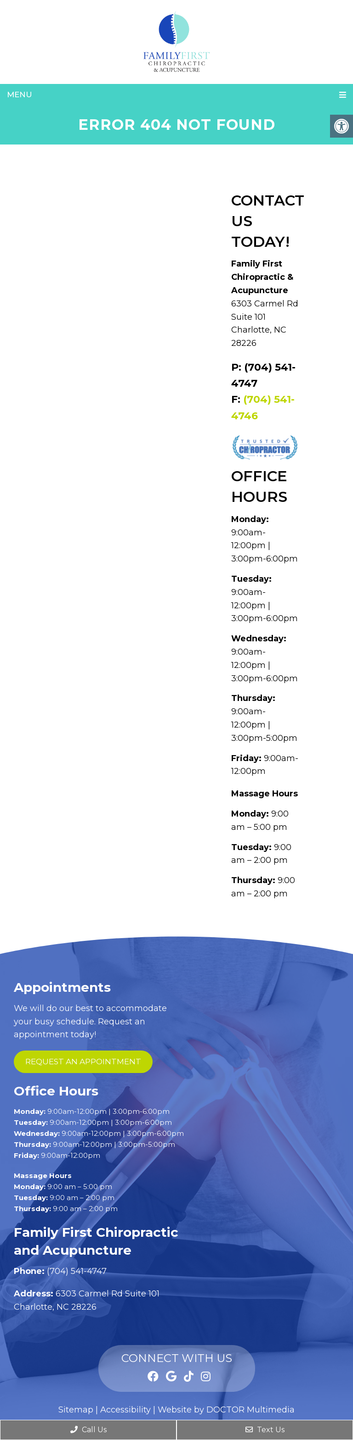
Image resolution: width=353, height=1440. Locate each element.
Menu (19, 94)
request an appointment (83, 1061)
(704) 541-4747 (77, 1271)
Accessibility (125, 1410)
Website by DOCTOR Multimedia (226, 1410)
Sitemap (75, 1410)
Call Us (88, 1429)
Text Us (265, 1429)
